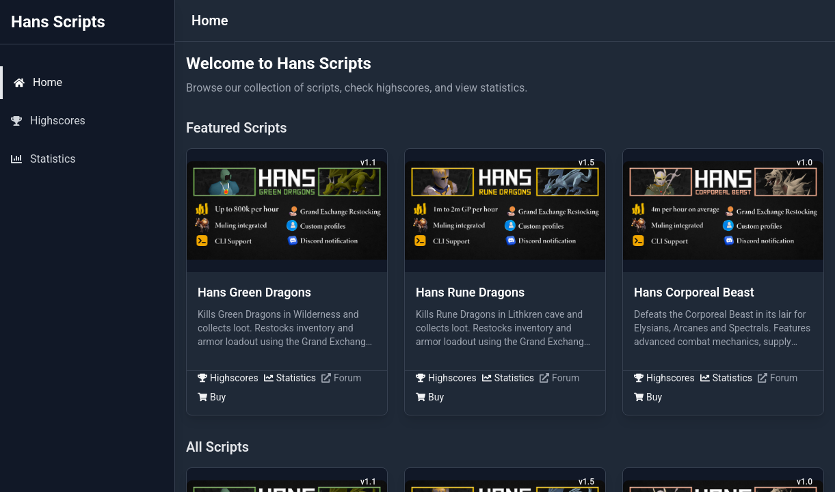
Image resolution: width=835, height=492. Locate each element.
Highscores (228, 377)
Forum (341, 377)
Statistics (290, 377)
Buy (212, 397)
